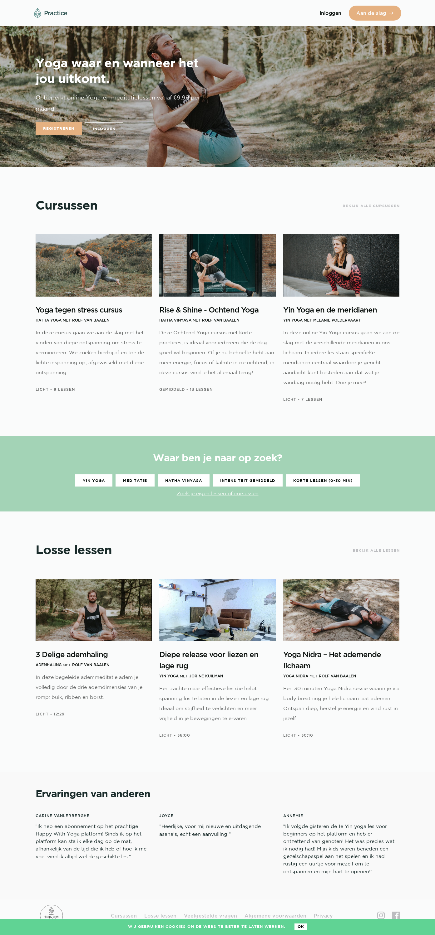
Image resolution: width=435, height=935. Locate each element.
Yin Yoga (94, 480)
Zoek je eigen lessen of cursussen (218, 494)
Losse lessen (160, 915)
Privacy (323, 915)
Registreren (58, 128)
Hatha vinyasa (183, 480)
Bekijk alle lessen (376, 550)
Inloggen (104, 129)
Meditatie (135, 480)
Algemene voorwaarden (275, 915)
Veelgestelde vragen (210, 915)
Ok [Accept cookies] (301, 926)
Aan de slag (375, 13)
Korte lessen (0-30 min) (323, 480)
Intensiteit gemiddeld (247, 480)
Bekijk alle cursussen (371, 206)
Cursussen (124, 915)
